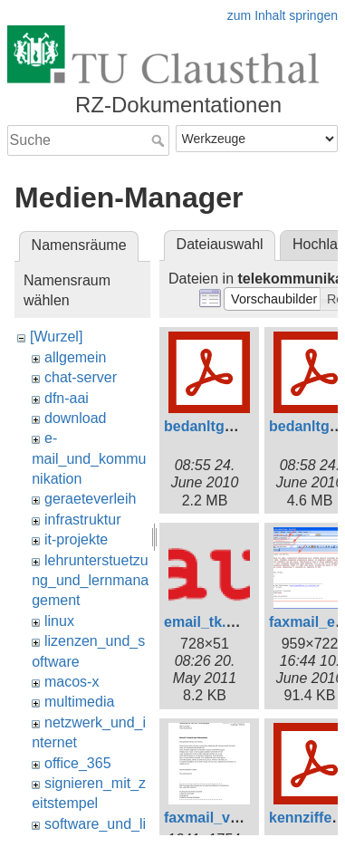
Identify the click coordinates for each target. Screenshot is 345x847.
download (75, 418)
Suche (159, 140)
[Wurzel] (56, 336)
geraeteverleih (90, 498)
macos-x (71, 681)
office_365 (77, 763)
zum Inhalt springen (282, 15)
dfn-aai (66, 398)
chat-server (80, 377)
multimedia (79, 701)
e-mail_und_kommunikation (89, 458)
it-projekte (76, 539)
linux (59, 621)
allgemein (75, 357)
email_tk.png (208, 622)
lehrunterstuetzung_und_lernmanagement (90, 581)
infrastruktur (82, 519)
